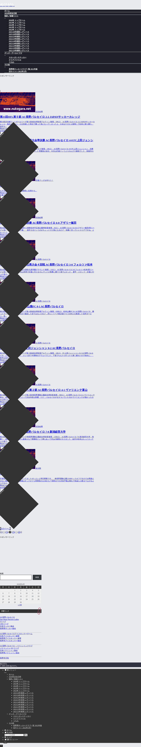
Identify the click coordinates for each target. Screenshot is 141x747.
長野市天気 (4, 658)
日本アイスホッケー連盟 (9, 636)
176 (13, 532)
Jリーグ (3, 621)
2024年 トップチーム (21, 686)
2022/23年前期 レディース (23, 709)
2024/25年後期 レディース (23, 698)
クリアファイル (19, 718)
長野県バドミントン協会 (9, 653)
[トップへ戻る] (1, 746)
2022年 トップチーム (21, 691)
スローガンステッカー (22, 716)
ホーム (11, 674)
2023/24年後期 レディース (23, 702)
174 (6, 532)
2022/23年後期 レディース (23, 707)
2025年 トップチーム (21, 684)
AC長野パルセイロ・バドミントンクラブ (16, 646)
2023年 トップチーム (21, 688)
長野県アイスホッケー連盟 (10, 638)
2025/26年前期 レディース (23, 695)
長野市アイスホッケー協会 (10, 641)
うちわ (16, 721)
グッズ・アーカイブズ (17, 714)
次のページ (5, 529)
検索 (2, 573)
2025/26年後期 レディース (23, 693)
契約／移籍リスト (16, 679)
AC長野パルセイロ (7, 617)
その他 (11, 723)
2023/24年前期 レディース (23, 705)
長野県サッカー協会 (8, 628)
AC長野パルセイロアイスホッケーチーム (16, 634)
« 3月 (20, 605)
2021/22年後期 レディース (23, 711)
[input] (14, 735)
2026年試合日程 (15, 677)
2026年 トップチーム (21, 681)
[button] (25, 735)
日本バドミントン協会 (9, 650)
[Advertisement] (47, 82)
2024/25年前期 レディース (23, 700)
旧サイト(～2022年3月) (22, 728)
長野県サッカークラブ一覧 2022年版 (27, 725)
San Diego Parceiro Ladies (9, 619)
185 (19, 532)
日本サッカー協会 (7, 626)
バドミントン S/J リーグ (9, 648)
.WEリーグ (4, 624)
